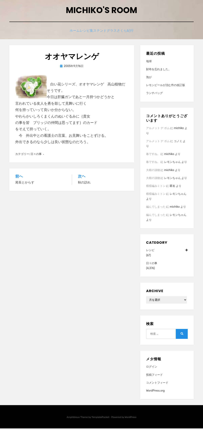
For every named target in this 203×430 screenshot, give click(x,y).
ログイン (151, 368)
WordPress (130, 418)
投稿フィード (154, 376)
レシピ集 (85, 32)
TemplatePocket (100, 418)
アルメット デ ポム (158, 129)
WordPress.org (155, 392)
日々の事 (36, 155)
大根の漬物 (153, 171)
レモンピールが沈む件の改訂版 (165, 86)
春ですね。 (153, 155)
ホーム (68, 32)
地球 (149, 63)
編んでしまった (156, 208)
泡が (149, 78)
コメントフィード (157, 384)
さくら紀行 (131, 32)
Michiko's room (101, 12)
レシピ (167, 251)
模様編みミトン (156, 187)
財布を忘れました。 (158, 71)
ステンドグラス (107, 32)
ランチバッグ (154, 94)
